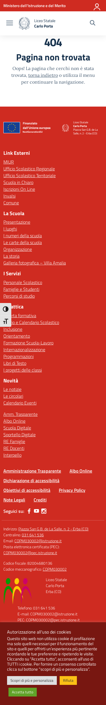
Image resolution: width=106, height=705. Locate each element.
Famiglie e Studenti (21, 289)
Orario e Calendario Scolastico (31, 322)
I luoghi (10, 228)
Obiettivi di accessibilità (26, 490)
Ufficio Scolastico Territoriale (29, 175)
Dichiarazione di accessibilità (31, 480)
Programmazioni (18, 356)
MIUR (8, 161)
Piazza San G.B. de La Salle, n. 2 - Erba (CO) (53, 529)
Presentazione (16, 222)
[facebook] (29, 511)
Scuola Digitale (17, 427)
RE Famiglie (14, 441)
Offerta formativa (19, 315)
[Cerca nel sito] (92, 23)
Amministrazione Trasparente (32, 470)
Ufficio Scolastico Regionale (29, 168)
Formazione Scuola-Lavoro (28, 342)
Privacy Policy (72, 490)
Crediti (40, 499)
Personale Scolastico (22, 282)
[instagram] (43, 511)
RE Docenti (13, 448)
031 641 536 (33, 535)
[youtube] (36, 511)
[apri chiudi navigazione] (9, 23)
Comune (11, 202)
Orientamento (16, 336)
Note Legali (14, 499)
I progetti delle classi (22, 370)
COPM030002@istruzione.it (38, 541)
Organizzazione (17, 249)
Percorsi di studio (19, 296)
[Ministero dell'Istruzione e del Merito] (34, 6)
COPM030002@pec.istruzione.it (30, 553)
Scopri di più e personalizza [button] (31, 680)
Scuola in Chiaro (18, 182)
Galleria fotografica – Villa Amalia (34, 262)
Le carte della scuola (22, 242)
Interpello (12, 455)
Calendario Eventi (19, 402)
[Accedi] (97, 5)
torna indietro (43, 75)
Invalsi (9, 195)
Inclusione (12, 329)
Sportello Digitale (19, 434)
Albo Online (14, 421)
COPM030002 (55, 569)
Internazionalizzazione (24, 349)
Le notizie (12, 389)
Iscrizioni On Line (19, 189)
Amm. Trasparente (20, 414)
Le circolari (13, 396)
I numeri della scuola (22, 235)
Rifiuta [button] (68, 680)
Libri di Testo (14, 363)
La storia (11, 256)
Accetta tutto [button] (22, 692)
